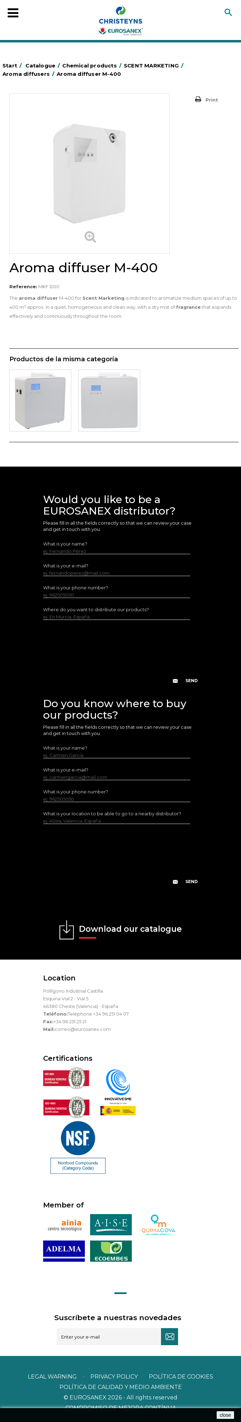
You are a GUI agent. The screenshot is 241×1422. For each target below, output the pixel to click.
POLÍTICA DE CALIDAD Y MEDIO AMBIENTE (120, 1387)
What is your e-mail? (65, 565)
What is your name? (65, 544)
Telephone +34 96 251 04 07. (98, 1014)
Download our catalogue (130, 931)
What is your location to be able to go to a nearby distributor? (112, 813)
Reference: (23, 286)
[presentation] (121, 657)
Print (212, 100)
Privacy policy (114, 1376)
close (225, 1415)
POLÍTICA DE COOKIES (181, 1376)
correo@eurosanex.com (83, 1029)
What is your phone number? (75, 587)
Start (13, 65)
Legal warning (53, 1376)
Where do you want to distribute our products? (96, 609)
